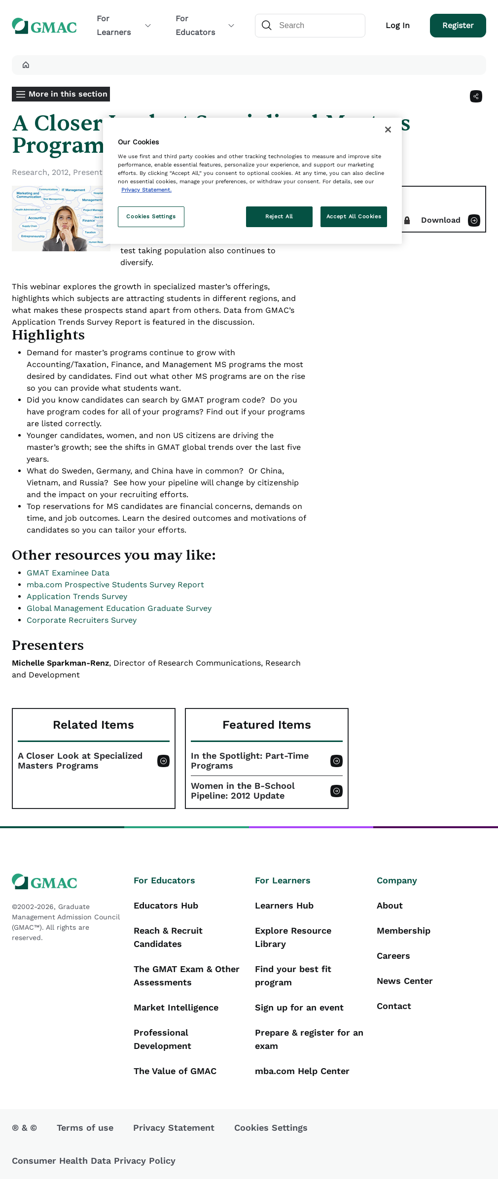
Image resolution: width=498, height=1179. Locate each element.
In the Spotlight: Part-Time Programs (250, 761)
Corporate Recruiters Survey (82, 620)
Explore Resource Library (293, 937)
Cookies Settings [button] (271, 1127)
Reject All (279, 216)
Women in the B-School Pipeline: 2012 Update (243, 791)
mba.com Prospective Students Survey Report (115, 584)
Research (29, 172)
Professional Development (162, 1039)
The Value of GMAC (175, 1071)
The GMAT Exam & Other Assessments (187, 975)
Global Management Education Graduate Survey (119, 608)
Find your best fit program (293, 975)
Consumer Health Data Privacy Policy (94, 1160)
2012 (60, 172)
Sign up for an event (299, 1007)
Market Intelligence (176, 1007)
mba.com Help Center (302, 1071)
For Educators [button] (206, 25)
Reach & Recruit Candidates (168, 937)
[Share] (476, 96)
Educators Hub (166, 905)
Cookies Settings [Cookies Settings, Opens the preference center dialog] (151, 216)
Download (441, 220)
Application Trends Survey (77, 596)
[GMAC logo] (67, 882)
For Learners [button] (124, 25)
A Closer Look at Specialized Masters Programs (80, 761)
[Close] (388, 129)
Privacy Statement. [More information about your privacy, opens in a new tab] (146, 189)
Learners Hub (284, 905)
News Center (405, 981)
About (390, 905)
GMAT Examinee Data (68, 572)
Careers (393, 955)
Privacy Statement (173, 1127)
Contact (394, 1006)
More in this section (68, 94)
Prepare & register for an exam (309, 1039)
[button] (26, 65)
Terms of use (85, 1127)
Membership (403, 930)
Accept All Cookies (353, 216)
